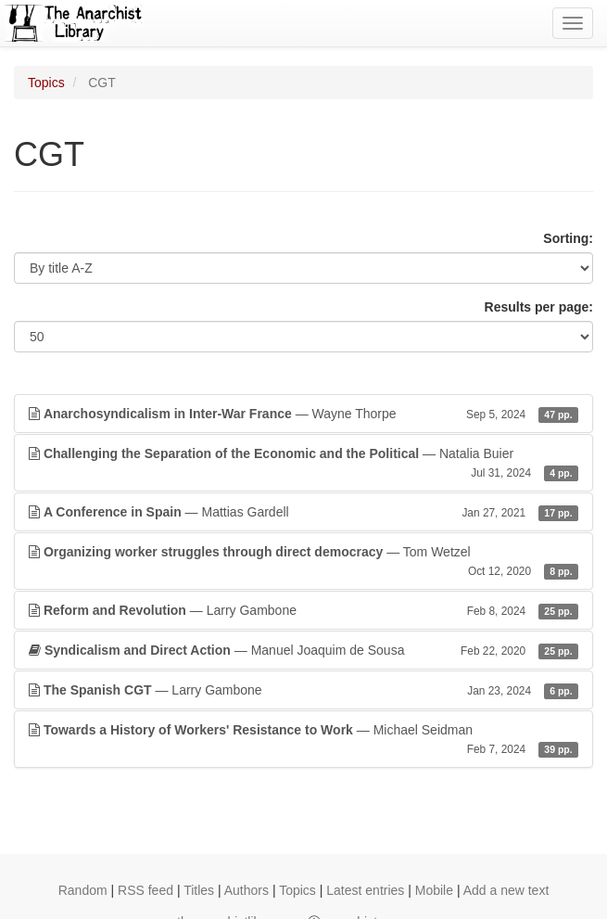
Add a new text (506, 890)
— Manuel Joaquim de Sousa (303, 650)
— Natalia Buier (303, 463)
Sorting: (568, 238)
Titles (198, 890)
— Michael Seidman (303, 740)
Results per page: (539, 307)
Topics (46, 82)
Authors (246, 890)
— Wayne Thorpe (303, 413)
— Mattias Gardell (303, 512)
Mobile (434, 890)
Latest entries (365, 890)
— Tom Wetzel (303, 562)
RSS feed (145, 890)
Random (82, 890)
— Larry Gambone (303, 610)
